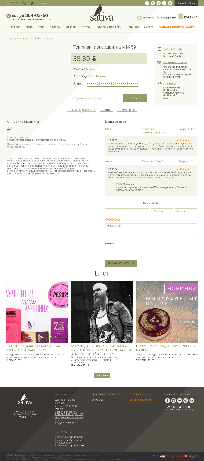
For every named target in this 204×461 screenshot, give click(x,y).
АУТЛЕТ (148, 27)
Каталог (14, 27)
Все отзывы (151, 202)
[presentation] (129, 251)
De (13, 3)
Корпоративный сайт (139, 399)
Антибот (109, 243)
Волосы (55, 27)
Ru (8, 3)
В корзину (135, 98)
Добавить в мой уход (88, 98)
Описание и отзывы (82, 109)
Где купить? (39, 3)
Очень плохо (106, 220)
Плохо (109, 220)
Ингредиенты (166, 17)
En (17, 3)
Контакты (145, 17)
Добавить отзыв (121, 263)
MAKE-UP (71, 27)
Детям (86, 27)
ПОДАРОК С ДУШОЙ (65, 423)
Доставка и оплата (65, 399)
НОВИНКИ (133, 27)
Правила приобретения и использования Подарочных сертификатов (69, 443)
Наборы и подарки (108, 27)
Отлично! (118, 220)
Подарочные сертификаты (69, 437)
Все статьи (102, 375)
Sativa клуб (97, 399)
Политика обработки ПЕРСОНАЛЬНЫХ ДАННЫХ (69, 413)
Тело (41, 27)
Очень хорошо (115, 220)
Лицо (29, 27)
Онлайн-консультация (177, 27)
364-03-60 (30, 15)
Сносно (112, 220)
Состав (106, 109)
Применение (127, 109)
